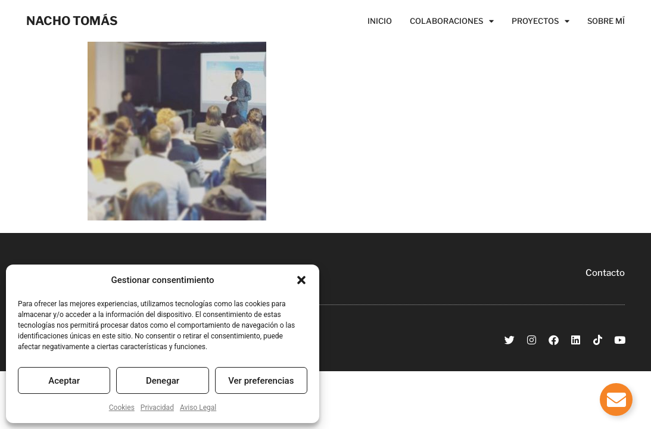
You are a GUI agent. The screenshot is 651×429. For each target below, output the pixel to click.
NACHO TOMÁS (72, 21)
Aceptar (64, 380)
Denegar (162, 380)
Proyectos (540, 21)
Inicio (379, 21)
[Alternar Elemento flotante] (616, 399)
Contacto (605, 273)
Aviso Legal (198, 407)
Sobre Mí (606, 21)
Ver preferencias (261, 380)
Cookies (122, 407)
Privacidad (157, 407)
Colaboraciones (452, 21)
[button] (301, 280)
